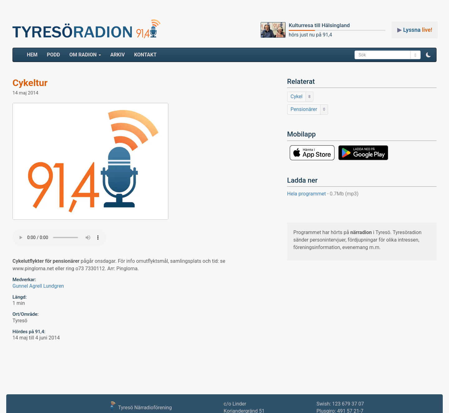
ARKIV (117, 55)
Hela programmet (323, 194)
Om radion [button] (85, 55)
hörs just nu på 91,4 (310, 35)
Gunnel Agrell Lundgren (38, 286)
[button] (428, 55)
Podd (53, 55)
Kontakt (145, 55)
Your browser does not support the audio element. (59, 237)
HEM (34, 54)
